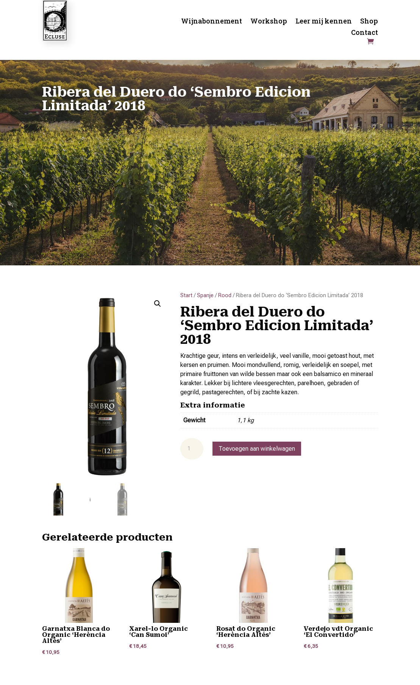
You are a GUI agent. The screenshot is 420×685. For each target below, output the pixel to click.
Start (186, 295)
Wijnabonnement (211, 21)
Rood (224, 295)
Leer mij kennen (323, 21)
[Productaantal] (191, 448)
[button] (157, 303)
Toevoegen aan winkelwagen (257, 448)
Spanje (205, 295)
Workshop (268, 21)
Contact (364, 33)
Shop (369, 21)
